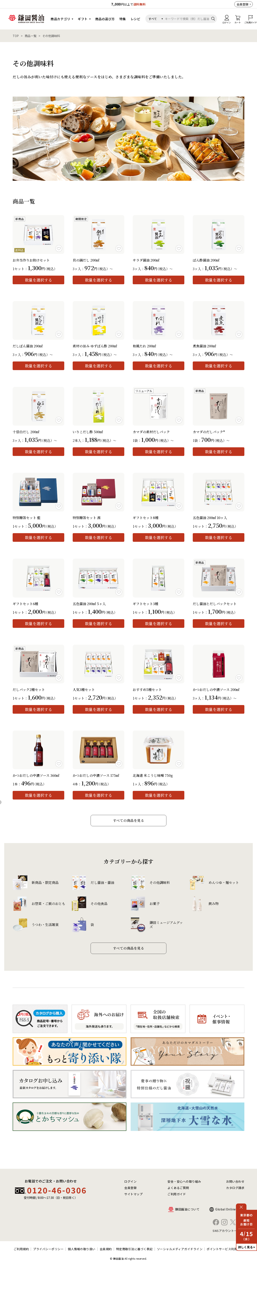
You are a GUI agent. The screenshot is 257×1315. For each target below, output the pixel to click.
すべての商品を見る (128, 820)
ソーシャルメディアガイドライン (180, 1249)
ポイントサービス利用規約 (225, 1249)
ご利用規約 (21, 1249)
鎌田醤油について (187, 1209)
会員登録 (242, 4)
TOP (16, 36)
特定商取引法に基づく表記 (134, 1249)
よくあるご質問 (178, 1188)
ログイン (130, 1181)
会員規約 (106, 1249)
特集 (122, 19)
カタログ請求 (235, 1188)
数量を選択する (38, 280)
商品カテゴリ (60, 19)
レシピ (136, 19)
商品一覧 (30, 36)
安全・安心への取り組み (184, 1181)
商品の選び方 (105, 19)
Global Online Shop (229, 1209)
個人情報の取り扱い (81, 1249)
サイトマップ (133, 1194)
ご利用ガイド (176, 1194)
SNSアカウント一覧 (226, 1231)
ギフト (83, 19)
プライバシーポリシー (48, 1249)
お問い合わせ (235, 1181)
